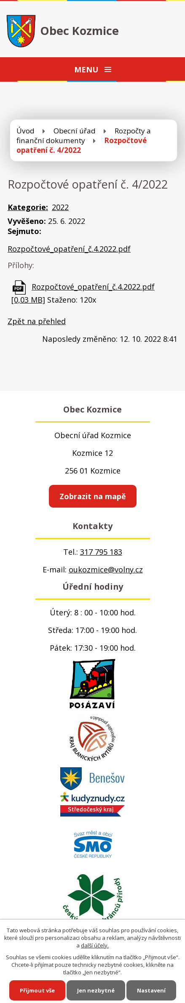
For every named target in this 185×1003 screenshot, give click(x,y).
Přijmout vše (37, 990)
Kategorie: (28, 207)
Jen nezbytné (96, 990)
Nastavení (151, 990)
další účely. (95, 945)
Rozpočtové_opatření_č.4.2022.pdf (69, 249)
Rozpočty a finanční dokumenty (83, 135)
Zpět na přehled (37, 321)
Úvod (25, 131)
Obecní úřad (75, 131)
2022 (60, 207)
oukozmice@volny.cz (106, 569)
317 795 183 (101, 552)
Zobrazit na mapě (92, 496)
